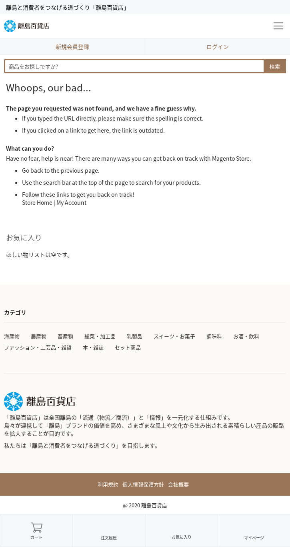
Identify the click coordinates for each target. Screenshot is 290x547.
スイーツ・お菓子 (174, 336)
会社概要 (178, 484)
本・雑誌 (93, 347)
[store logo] (26, 26)
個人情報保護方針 (143, 484)
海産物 (12, 336)
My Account (71, 202)
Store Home (37, 202)
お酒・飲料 (246, 336)
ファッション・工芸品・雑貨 (38, 347)
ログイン (217, 46)
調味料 (214, 336)
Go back (32, 170)
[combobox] (145, 66)
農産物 (38, 336)
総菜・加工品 (100, 336)
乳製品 (134, 336)
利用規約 (108, 484)
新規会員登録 (72, 46)
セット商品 (128, 347)
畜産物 (65, 336)
